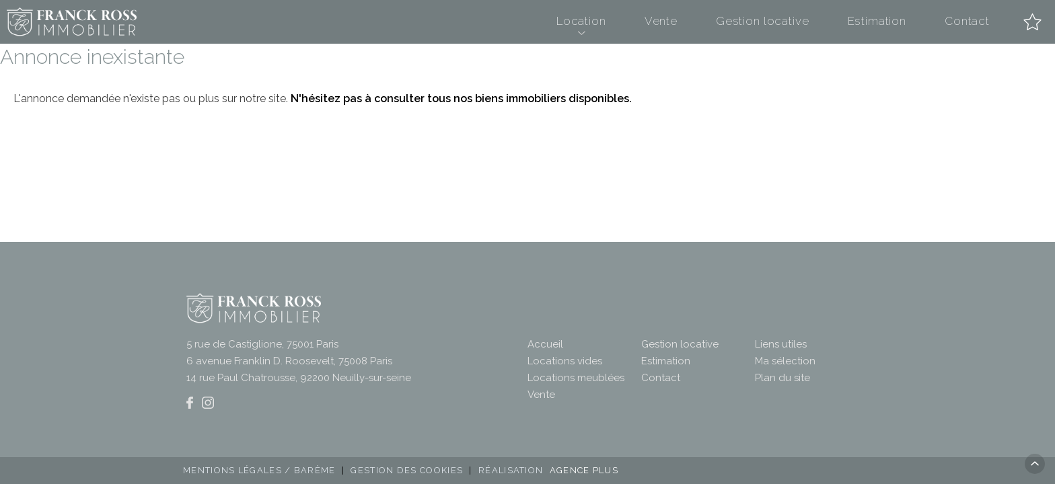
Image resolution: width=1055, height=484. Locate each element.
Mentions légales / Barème (259, 470)
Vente (661, 21)
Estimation (877, 21)
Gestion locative (762, 21)
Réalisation (550, 470)
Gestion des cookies (407, 470)
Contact (967, 21)
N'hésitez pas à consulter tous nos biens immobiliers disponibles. (461, 98)
